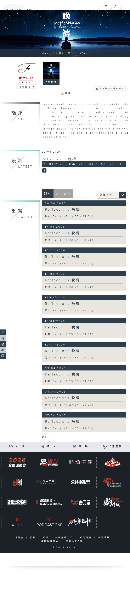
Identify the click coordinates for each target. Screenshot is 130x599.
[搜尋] (115, 5)
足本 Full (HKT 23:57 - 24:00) (69, 216)
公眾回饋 (115, 446)
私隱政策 (104, 537)
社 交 (52, 446)
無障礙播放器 (50, 541)
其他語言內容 (75, 541)
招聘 (33, 537)
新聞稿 (20, 537)
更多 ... (45, 437)
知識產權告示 (64, 537)
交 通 (20, 446)
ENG (101, 6)
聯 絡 (84, 446)
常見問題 (86, 537)
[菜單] (126, 5)
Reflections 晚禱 (59, 159)
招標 (46, 537)
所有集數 (51, 82)
